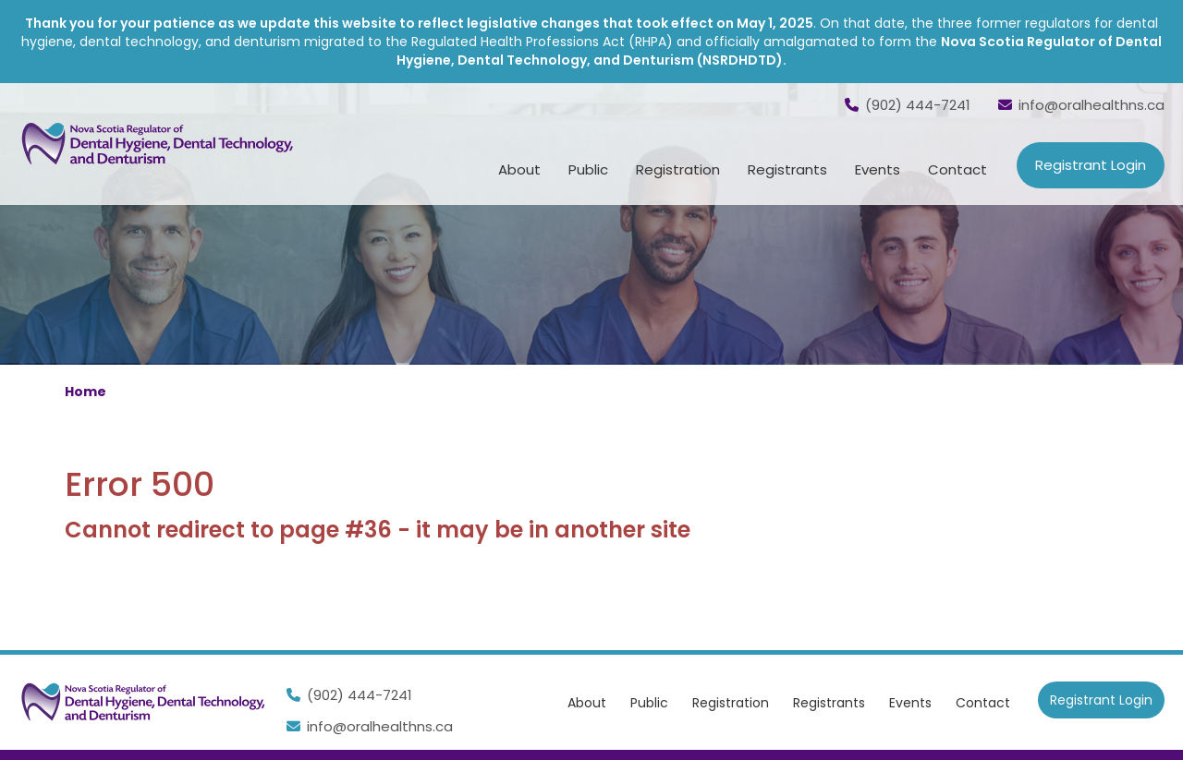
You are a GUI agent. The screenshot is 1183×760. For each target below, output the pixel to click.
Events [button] (877, 169)
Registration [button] (678, 169)
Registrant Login (1090, 165)
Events (910, 703)
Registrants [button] (787, 169)
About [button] (519, 169)
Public (649, 703)
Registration (730, 703)
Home (85, 391)
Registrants (829, 703)
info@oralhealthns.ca (1081, 105)
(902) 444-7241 (907, 105)
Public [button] (588, 169)
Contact (957, 169)
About (586, 703)
